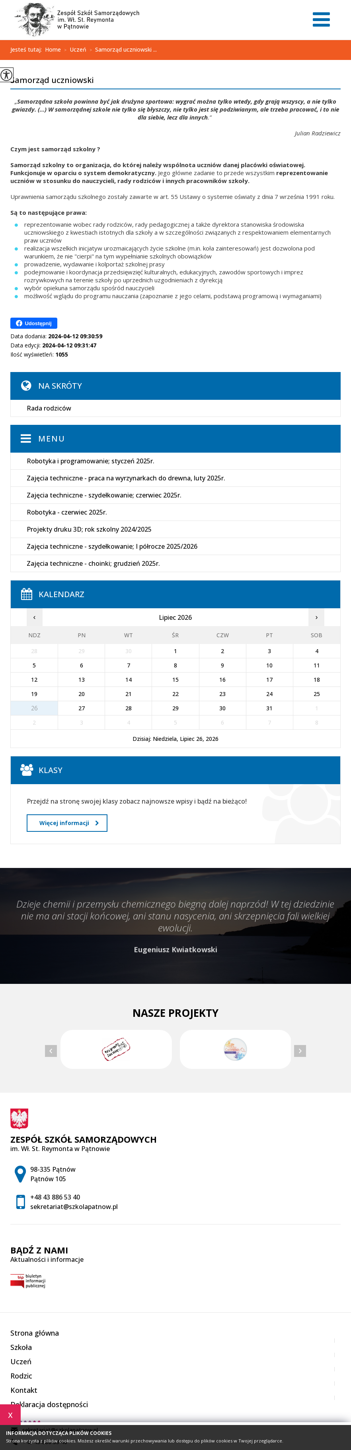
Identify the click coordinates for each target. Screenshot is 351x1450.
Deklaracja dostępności (49, 1404)
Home (53, 49)
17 (269, 679)
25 (317, 694)
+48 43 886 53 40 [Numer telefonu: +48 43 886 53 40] (55, 1197)
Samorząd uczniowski (52, 80)
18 (317, 679)
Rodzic (21, 1375)
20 (81, 694)
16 (222, 679)
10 (269, 665)
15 (175, 679)
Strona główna (34, 1333)
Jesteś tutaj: (27, 49)
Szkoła (21, 1347)
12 (34, 679)
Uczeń (73, 50)
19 (34, 694)
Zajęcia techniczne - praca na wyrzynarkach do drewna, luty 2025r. (126, 478)
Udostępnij (33, 323)
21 (128, 694)
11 (317, 665)
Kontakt (23, 1390)
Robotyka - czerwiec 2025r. (67, 512)
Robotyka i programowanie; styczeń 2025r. (90, 461)
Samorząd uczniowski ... (121, 50)
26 (34, 708)
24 (269, 694)
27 (81, 708)
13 (81, 679)
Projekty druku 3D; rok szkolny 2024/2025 (89, 529)
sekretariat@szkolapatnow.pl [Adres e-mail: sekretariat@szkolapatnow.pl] (74, 1206)
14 (128, 679)
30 (222, 708)
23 (222, 694)
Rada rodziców (49, 408)
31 (269, 708)
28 (128, 708)
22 (175, 694)
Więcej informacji (69, 823)
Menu (51, 438)
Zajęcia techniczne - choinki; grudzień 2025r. (93, 563)
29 (175, 708)
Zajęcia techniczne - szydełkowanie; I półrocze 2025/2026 (112, 546)
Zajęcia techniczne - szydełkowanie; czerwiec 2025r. (104, 495)
